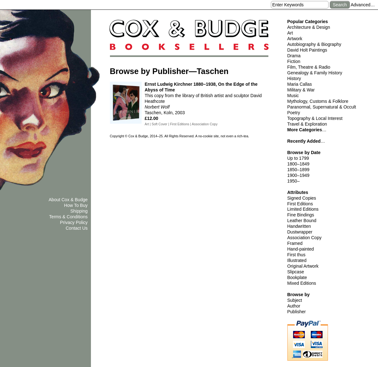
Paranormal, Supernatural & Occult (321, 106)
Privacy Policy (73, 222)
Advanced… (363, 4)
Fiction (293, 61)
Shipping (79, 211)
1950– (293, 181)
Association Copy (304, 237)
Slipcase (295, 271)
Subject (294, 300)
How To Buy (75, 205)
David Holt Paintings (307, 50)
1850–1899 (298, 169)
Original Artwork (303, 266)
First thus (296, 254)
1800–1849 (298, 163)
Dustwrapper (299, 231)
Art (290, 32)
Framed (295, 243)
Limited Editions (303, 209)
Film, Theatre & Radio (308, 67)
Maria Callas (299, 84)
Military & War (301, 89)
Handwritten (299, 226)
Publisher (296, 311)
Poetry (293, 112)
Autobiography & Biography (314, 44)
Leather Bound (302, 220)
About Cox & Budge (68, 199)
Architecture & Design (308, 27)
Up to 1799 (298, 158)
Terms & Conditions (68, 216)
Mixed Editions (301, 283)
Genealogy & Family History (315, 72)
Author (293, 305)
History (294, 78)
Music (293, 95)
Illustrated (297, 260)
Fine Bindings (300, 214)
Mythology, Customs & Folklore (318, 101)
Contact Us (76, 228)
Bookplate (297, 277)
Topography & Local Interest (315, 118)
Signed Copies (301, 198)
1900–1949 (298, 175)
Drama (294, 55)
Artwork (294, 38)
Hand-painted (300, 249)
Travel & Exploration (307, 124)
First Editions (300, 203)
